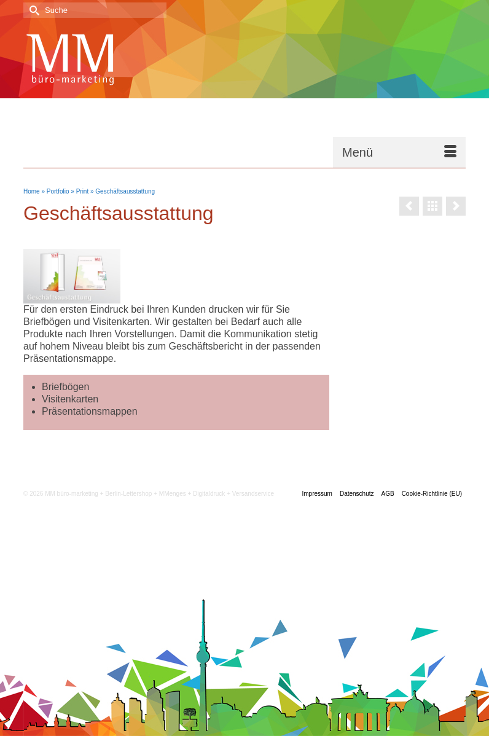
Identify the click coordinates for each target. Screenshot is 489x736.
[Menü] (399, 152)
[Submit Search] (32, 10)
